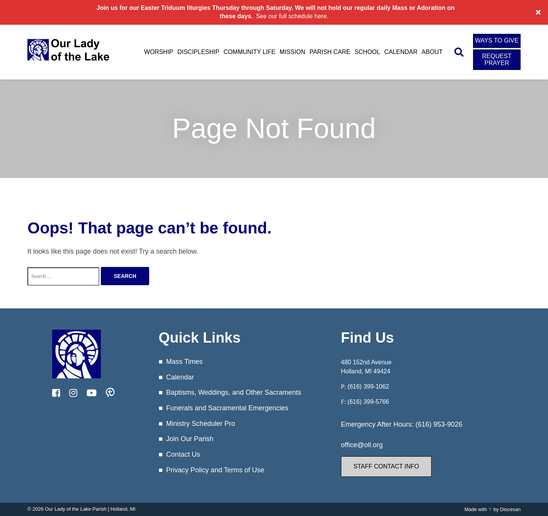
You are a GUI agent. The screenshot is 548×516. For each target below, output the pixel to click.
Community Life (249, 52)
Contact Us (183, 454)
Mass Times (184, 361)
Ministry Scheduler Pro (200, 423)
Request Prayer (496, 59)
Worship (158, 52)
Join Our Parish (189, 439)
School (367, 52)
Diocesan (510, 509)
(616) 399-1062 (368, 386)
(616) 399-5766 (368, 402)
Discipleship (198, 52)
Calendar (400, 52)
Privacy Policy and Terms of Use (215, 470)
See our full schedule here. (292, 16)
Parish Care (329, 52)
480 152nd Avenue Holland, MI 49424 (366, 367)
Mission (293, 52)
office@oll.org (362, 445)
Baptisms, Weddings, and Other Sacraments (233, 392)
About (432, 52)
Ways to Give (496, 40)
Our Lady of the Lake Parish (76, 509)
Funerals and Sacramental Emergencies (227, 408)
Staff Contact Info (386, 466)
